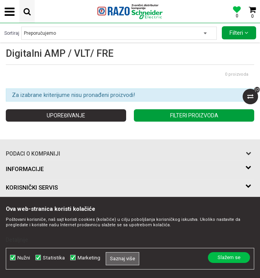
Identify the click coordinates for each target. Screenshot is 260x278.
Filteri (239, 32)
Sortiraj (11, 33)
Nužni (23, 258)
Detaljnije (17, 239)
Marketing (89, 258)
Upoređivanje (66, 115)
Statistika (54, 258)
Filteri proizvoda (194, 115)
